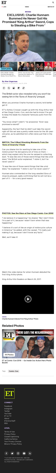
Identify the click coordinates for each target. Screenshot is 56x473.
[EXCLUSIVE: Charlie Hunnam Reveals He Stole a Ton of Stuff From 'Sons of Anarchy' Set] (8, 70)
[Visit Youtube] (24, 453)
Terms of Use (9, 432)
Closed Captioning (11, 436)
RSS (6, 423)
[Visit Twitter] (12, 453)
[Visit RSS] (30, 453)
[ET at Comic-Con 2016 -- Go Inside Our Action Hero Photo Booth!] (28, 343)
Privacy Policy (9, 434)
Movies (28, 12)
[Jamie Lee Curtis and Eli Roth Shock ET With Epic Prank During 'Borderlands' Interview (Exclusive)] (43, 70)
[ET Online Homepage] (5, 2)
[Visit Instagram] (18, 453)
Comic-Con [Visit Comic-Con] (13, 371)
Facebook (8, 406)
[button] (28, 299)
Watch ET (51, 7)
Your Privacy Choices (12, 441)
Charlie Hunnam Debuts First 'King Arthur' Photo (20, 319)
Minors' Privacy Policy (13, 444)
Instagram (8, 408)
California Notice (10, 439)
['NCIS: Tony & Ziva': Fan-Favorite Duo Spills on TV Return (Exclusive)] (26, 70)
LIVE (4, 7)
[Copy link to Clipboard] (23, 88)
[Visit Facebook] (6, 453)
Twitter (7, 411)
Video (27, 7)
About (6, 418)
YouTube (7, 413)
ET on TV (7, 416)
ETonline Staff (9, 421)
